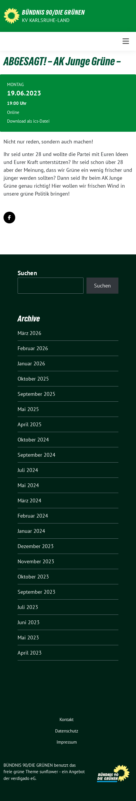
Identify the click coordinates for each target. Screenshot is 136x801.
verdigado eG (23, 778)
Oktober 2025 (33, 378)
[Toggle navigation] (125, 41)
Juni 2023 (29, 622)
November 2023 (36, 561)
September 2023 (36, 591)
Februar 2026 (33, 348)
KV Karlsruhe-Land (45, 20)
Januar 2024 (31, 531)
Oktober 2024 (33, 439)
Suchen (27, 273)
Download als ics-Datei (28, 121)
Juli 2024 (28, 470)
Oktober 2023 (33, 576)
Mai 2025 (28, 409)
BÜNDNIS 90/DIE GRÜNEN (53, 12)
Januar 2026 (31, 363)
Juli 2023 (28, 607)
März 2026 (29, 333)
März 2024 (29, 500)
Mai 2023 (28, 637)
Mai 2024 (28, 485)
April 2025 (30, 424)
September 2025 (36, 394)
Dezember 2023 (36, 546)
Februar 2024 (33, 515)
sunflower (49, 771)
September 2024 (36, 454)
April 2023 (30, 652)
